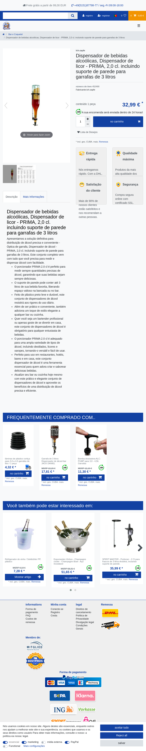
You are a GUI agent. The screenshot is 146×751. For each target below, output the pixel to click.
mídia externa (54, 742)
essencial (14, 742)
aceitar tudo (122, 727)
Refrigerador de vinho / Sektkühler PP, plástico (23, 560)
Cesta (54, 615)
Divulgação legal (85, 622)
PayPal (75, 742)
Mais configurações (34, 746)
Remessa (103, 142)
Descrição (11, 196)
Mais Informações (33, 196)
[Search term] (35, 15)
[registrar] (104, 15)
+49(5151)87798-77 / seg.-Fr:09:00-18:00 (97, 5)
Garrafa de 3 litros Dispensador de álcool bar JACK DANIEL (53, 461)
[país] (115, 15)
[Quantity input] (80, 121)
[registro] (87, 15)
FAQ (28, 615)
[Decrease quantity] (87, 124)
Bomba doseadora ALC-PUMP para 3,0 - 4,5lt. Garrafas (89, 461)
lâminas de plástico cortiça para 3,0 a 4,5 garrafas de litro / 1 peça (17, 461)
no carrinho (125, 121)
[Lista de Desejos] (123, 15)
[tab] (11, 196)
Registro (55, 612)
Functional (14, 746)
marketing (33, 742)
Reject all (121, 735)
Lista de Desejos (87, 132)
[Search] (73, 15)
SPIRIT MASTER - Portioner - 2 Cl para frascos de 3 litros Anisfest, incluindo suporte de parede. (121, 561)
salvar (121, 743)
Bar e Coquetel (15, 34)
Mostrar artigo (28, 576)
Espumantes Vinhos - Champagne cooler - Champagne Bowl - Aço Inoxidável (70, 561)
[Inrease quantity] (87, 119)
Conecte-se (57, 609)
